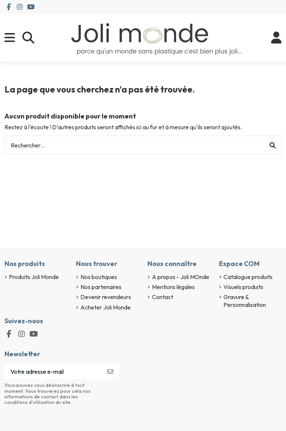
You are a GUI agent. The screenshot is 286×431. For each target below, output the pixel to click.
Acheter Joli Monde (105, 307)
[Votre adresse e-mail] (53, 371)
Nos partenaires (100, 287)
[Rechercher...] (273, 145)
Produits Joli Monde (34, 277)
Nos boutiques (98, 277)
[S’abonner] (110, 371)
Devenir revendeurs (105, 297)
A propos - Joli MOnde (180, 277)
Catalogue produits (248, 277)
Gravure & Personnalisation (244, 300)
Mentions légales (173, 287)
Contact (162, 297)
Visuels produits (243, 287)
